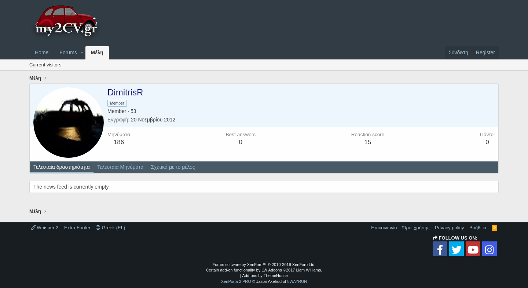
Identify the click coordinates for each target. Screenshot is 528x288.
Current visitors (45, 65)
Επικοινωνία (384, 227)
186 (119, 142)
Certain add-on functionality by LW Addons (264, 270)
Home (41, 52)
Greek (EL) (110, 227)
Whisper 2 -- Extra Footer (61, 227)
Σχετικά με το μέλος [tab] (173, 167)
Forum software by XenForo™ (264, 264)
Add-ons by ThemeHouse (265, 275)
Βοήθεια (478, 227)
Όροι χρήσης (415, 227)
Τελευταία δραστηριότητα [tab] (61, 167)
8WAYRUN (297, 281)
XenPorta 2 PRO (236, 281)
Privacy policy (449, 227)
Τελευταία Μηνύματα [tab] (120, 167)
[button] (81, 52)
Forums (68, 52)
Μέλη (97, 52)
